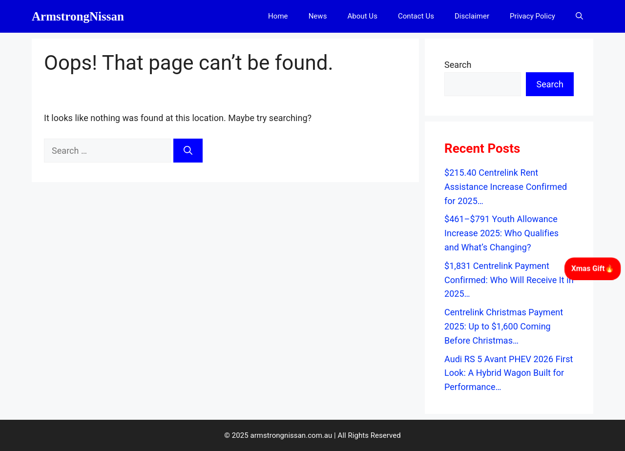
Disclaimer (472, 16)
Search (458, 65)
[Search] (188, 151)
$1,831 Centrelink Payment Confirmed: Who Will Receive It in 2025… (509, 280)
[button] (579, 16)
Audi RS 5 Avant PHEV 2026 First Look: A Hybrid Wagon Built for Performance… (508, 373)
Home (278, 16)
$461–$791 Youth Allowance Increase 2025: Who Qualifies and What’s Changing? (501, 233)
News (318, 16)
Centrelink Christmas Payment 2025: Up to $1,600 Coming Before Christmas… (503, 326)
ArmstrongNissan (78, 16)
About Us (362, 16)
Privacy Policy (532, 16)
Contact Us (416, 16)
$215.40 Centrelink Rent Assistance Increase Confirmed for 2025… (505, 186)
